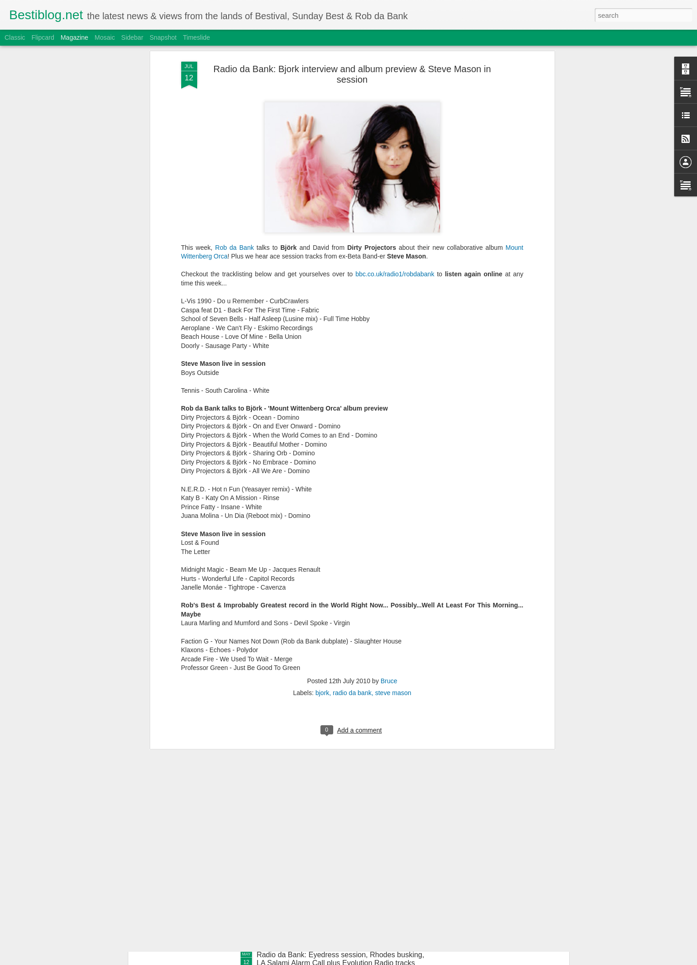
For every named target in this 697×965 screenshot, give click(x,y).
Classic (15, 37)
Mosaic (104, 37)
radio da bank (352, 471)
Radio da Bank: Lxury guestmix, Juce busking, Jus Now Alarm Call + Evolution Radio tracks (338, 751)
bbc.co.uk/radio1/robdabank (395, 52)
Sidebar (132, 37)
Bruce (389, 459)
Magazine (75, 37)
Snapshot (163, 37)
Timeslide (196, 37)
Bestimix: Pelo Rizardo (293, 851)
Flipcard (42, 37)
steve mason (393, 471)
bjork (322, 471)
